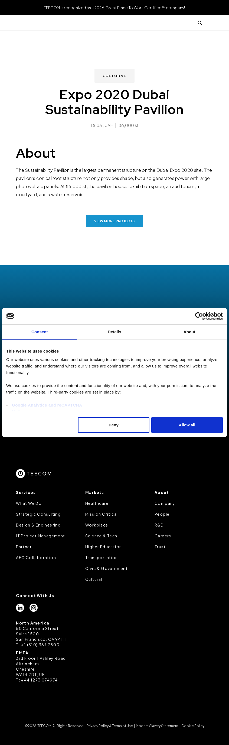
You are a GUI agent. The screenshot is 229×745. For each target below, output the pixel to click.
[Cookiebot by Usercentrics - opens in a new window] (199, 316)
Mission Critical (101, 514)
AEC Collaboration (36, 557)
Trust (160, 546)
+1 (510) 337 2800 (40, 644)
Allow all (187, 425)
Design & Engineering (38, 524)
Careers (163, 535)
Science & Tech (101, 535)
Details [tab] (114, 331)
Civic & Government (106, 568)
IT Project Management (40, 535)
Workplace (96, 524)
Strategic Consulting (38, 514)
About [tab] (189, 331)
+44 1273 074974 (39, 679)
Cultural (93, 579)
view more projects (114, 221)
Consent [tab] (39, 331)
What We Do (29, 503)
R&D (159, 524)
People (162, 514)
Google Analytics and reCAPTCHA (47, 405)
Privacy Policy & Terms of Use (110, 726)
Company (165, 503)
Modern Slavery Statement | (158, 726)
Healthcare (97, 503)
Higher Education (103, 546)
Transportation (101, 557)
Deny (114, 425)
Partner (24, 546)
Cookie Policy (192, 726)
